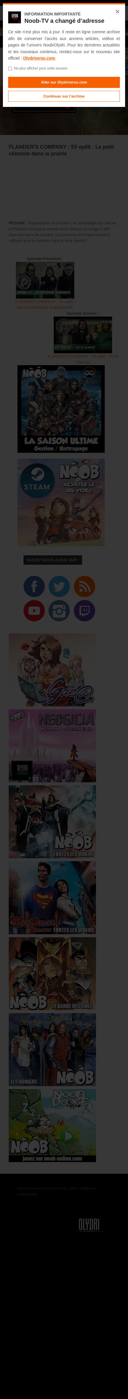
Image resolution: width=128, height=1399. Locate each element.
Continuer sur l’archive (64, 96)
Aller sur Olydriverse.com (64, 82)
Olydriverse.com (39, 58)
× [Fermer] (117, 11)
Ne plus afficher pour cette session (37, 68)
